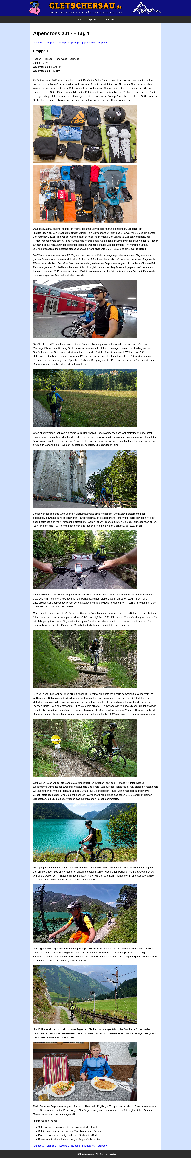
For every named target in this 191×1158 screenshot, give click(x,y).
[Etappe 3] (64, 42)
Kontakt (110, 19)
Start (79, 19)
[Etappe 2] (51, 42)
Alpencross (94, 19)
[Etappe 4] (77, 42)
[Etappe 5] (89, 42)
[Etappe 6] (102, 42)
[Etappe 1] (38, 42)
